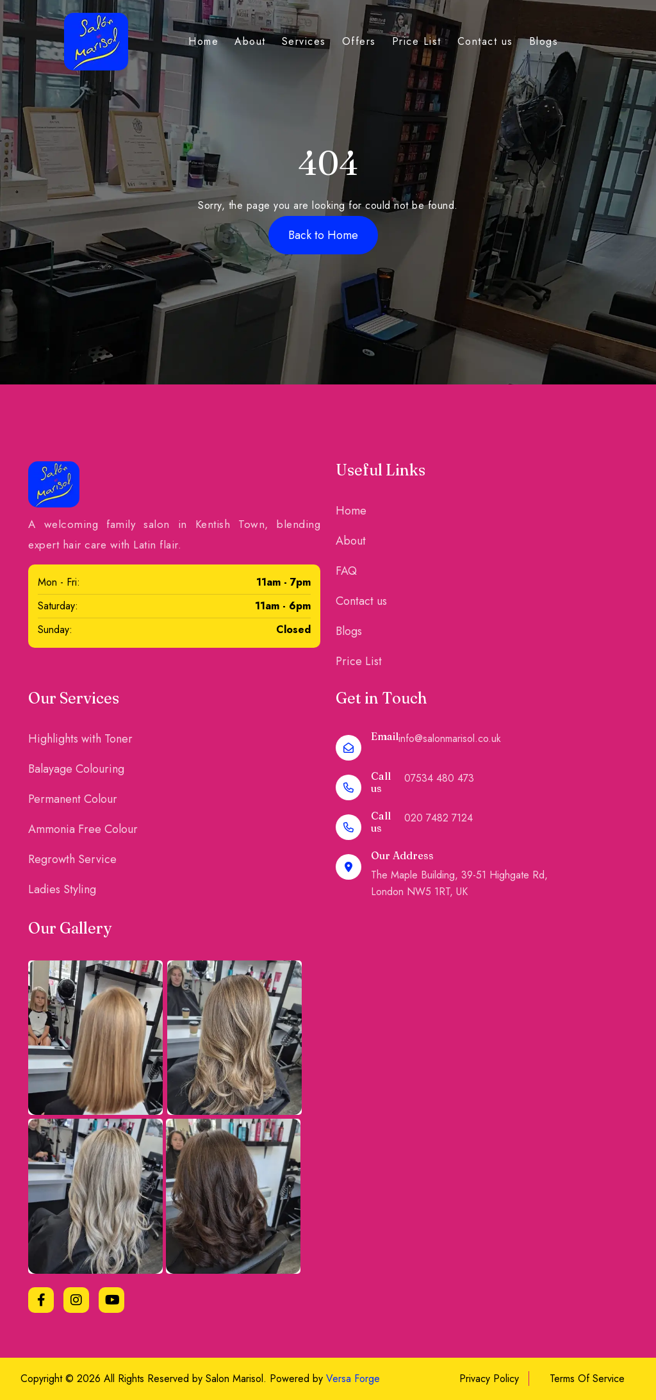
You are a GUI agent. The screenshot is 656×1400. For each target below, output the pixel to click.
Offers (359, 41)
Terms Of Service (587, 1378)
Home (203, 41)
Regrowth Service (72, 859)
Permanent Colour (72, 799)
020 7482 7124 (438, 818)
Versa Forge (353, 1378)
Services (304, 41)
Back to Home (323, 235)
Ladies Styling (62, 889)
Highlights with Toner (80, 738)
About (250, 41)
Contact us (485, 41)
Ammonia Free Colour (83, 829)
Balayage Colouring (76, 769)
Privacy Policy (489, 1378)
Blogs (544, 41)
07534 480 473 (439, 778)
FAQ (346, 571)
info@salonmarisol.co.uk (449, 738)
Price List (416, 41)
